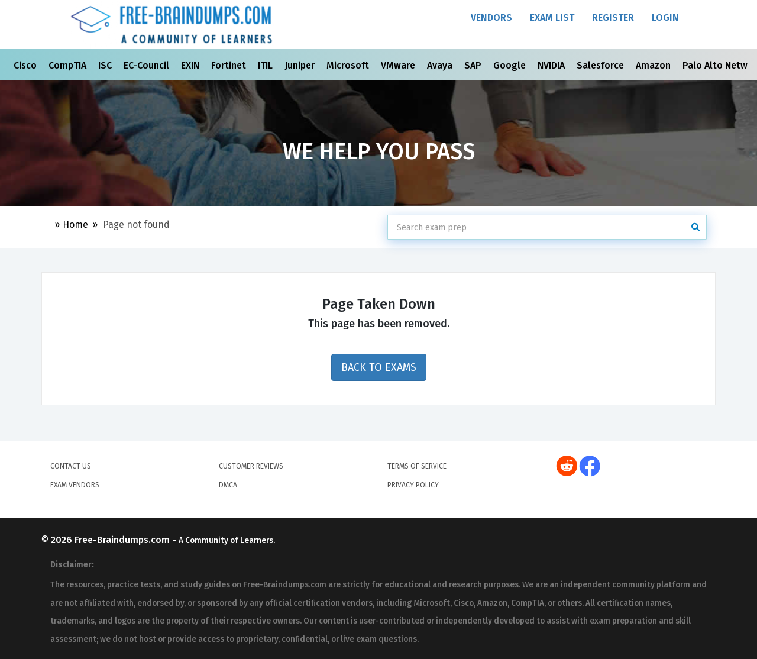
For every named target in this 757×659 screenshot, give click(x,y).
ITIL (266, 65)
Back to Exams (378, 367)
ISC (106, 65)
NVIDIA (552, 65)
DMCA (228, 485)
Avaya (441, 65)
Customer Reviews (251, 466)
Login (665, 17)
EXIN (191, 65)
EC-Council (148, 65)
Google (510, 65)
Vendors (491, 17)
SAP (474, 65)
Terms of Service (417, 466)
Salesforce (601, 65)
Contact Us (70, 466)
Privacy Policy (413, 485)
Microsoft (348, 65)
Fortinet (229, 65)
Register (613, 17)
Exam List (552, 17)
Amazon (654, 65)
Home (75, 224)
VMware (399, 65)
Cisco (26, 65)
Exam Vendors (74, 485)
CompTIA (68, 65)
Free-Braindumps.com (123, 539)
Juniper (300, 65)
